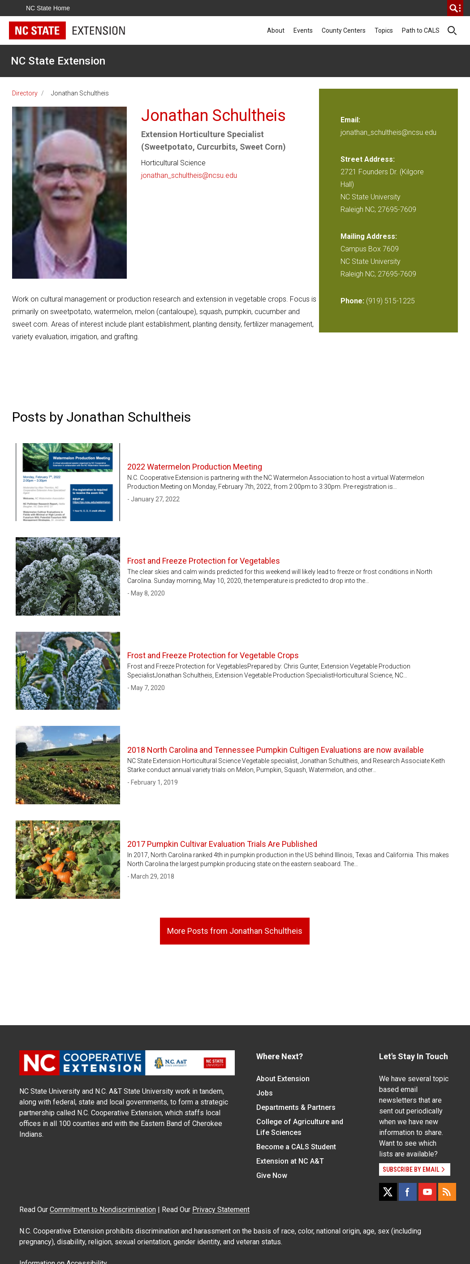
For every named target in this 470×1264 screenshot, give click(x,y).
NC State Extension (58, 61)
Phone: (352, 301)
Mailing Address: (369, 236)
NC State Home (48, 8)
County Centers (344, 30)
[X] (388, 1192)
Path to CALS (421, 30)
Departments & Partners (296, 1107)
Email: (350, 120)
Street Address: (368, 159)
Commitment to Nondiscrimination (103, 1209)
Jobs (264, 1093)
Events (303, 30)
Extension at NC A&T (290, 1161)
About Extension (283, 1078)
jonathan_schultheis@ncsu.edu (189, 175)
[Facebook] (408, 1192)
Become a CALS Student (296, 1147)
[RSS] (447, 1192)
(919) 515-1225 (390, 301)
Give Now (271, 1175)
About (276, 30)
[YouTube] (427, 1192)
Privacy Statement (221, 1209)
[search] (455, 8)
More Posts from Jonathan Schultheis (234, 931)
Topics (384, 30)
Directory (25, 93)
